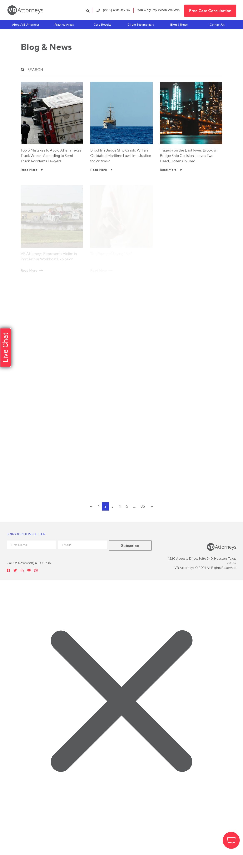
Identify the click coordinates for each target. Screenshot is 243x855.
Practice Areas (64, 24)
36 (143, 506)
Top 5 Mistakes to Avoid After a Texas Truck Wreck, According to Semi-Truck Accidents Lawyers (51, 155)
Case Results (102, 24)
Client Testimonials (141, 24)
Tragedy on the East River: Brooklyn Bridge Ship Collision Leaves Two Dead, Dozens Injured (188, 155)
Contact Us (217, 24)
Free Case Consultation (210, 10)
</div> (31, 838)
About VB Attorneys (26, 24)
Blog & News (179, 24)
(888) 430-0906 (113, 10)
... (134, 506)
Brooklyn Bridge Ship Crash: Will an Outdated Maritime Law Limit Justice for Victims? (120, 155)
